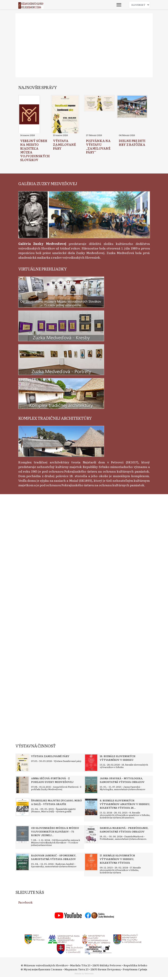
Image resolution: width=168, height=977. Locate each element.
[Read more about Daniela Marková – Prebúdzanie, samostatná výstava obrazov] (91, 834)
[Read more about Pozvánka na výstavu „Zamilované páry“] (99, 103)
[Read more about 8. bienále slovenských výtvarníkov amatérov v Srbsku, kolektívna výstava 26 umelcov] (91, 807)
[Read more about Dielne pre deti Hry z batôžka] (132, 107)
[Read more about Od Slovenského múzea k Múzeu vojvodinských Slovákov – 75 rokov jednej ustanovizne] (22, 834)
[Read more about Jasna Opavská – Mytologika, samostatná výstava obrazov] (91, 785)
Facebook (25, 902)
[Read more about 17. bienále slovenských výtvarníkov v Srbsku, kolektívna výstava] (91, 862)
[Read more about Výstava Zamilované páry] (65, 115)
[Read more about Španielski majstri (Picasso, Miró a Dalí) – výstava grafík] (22, 807)
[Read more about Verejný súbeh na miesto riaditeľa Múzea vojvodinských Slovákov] (29, 115)
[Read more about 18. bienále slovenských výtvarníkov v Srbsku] (91, 762)
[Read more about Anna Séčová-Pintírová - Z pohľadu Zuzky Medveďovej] (22, 785)
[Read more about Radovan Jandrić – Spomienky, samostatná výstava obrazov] (22, 862)
